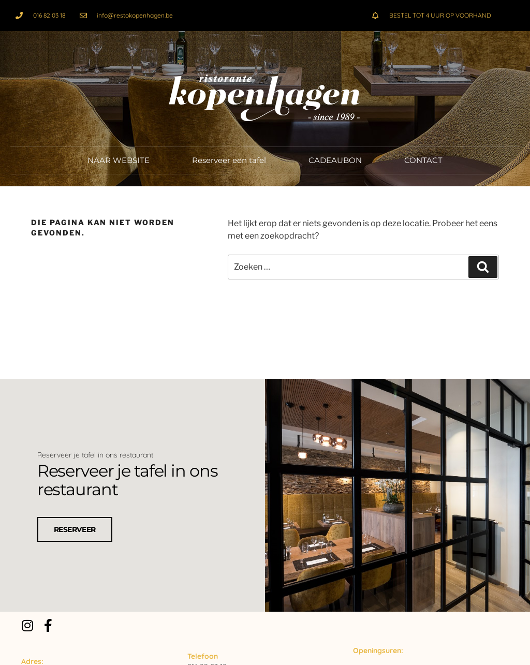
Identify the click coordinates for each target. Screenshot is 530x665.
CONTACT (423, 160)
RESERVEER (75, 528)
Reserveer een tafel (229, 160)
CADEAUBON (335, 160)
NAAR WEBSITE (118, 160)
